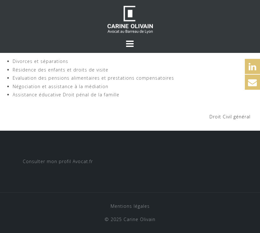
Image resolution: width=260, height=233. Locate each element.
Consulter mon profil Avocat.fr (58, 161)
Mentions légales (130, 206)
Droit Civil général (230, 117)
